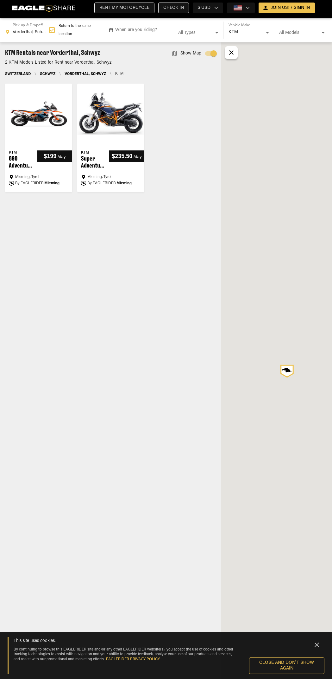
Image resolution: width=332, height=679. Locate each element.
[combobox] (27, 30)
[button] (124, 8)
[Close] (316, 644)
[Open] (216, 32)
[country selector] (208, 8)
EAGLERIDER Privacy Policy (133, 659)
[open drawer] (287, 8)
